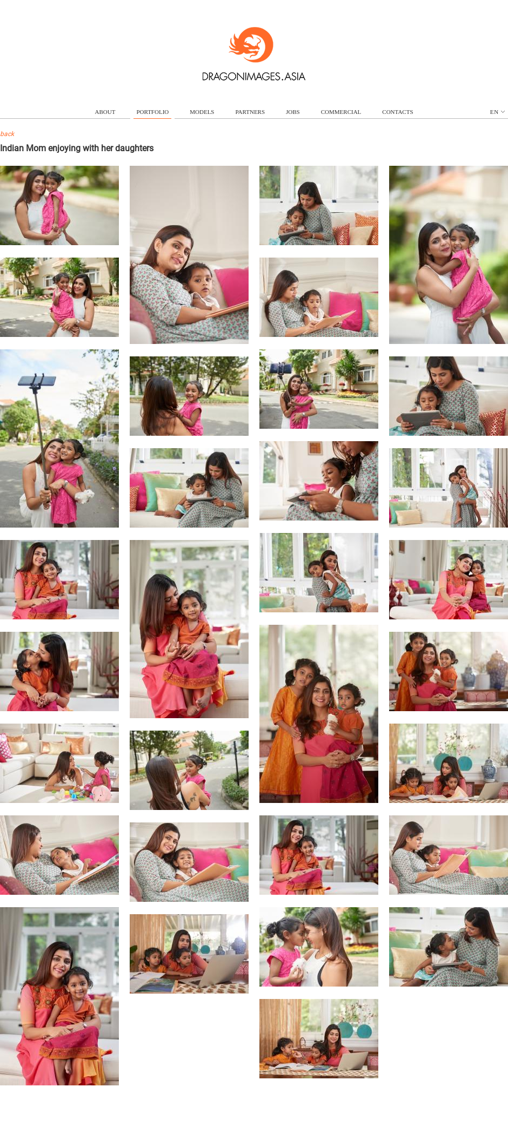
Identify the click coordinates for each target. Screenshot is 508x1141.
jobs (293, 112)
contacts (397, 112)
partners (250, 112)
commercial (341, 112)
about (105, 112)
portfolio (152, 112)
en (497, 112)
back (7, 134)
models (202, 112)
